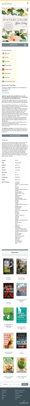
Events (3, 397)
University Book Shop (9, 81)
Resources (4, 395)
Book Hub (8, 65)
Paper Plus (7, 61)
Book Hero (7, 77)
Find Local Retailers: (7, 50)
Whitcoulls (7, 53)
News (3, 398)
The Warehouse (8, 69)
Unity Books (7, 73)
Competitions (4, 390)
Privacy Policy (17, 397)
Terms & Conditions (18, 395)
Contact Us (17, 393)
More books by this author (15, 135)
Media (3, 393)
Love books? (5, 384)
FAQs (16, 398)
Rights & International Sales (20, 390)
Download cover (14, 44)
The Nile (6, 57)
